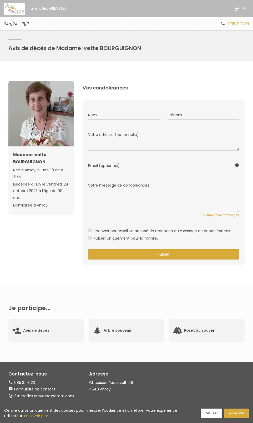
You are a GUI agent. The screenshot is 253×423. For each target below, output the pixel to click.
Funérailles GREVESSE (47, 8)
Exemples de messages (221, 215)
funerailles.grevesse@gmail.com (44, 396)
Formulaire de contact (31, 389)
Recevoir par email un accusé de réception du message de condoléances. (162, 231)
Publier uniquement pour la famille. (126, 238)
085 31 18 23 (238, 24)
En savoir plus (36, 416)
